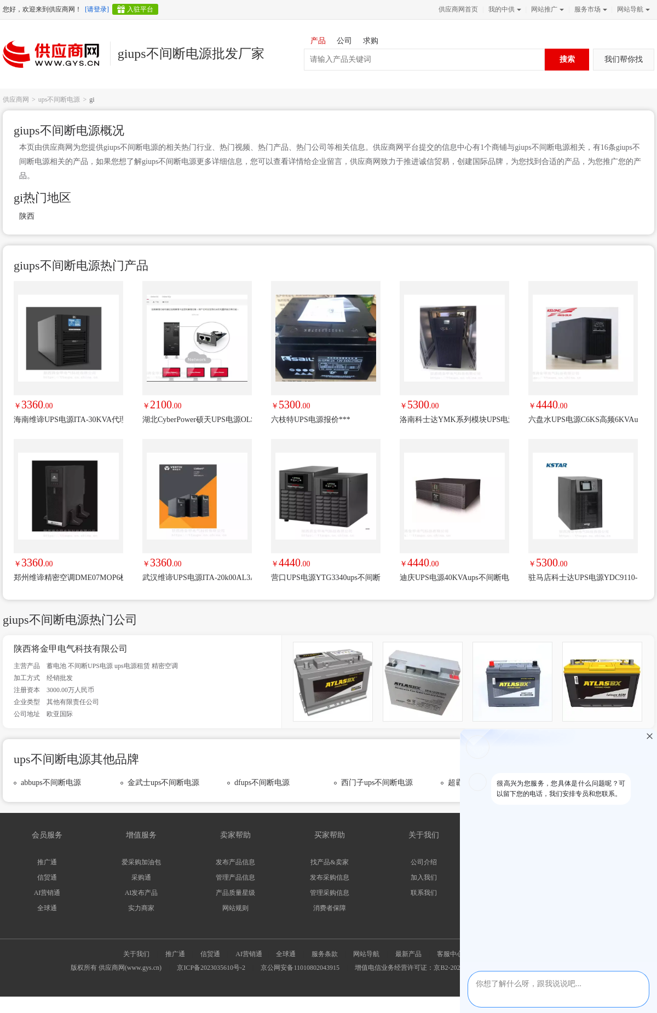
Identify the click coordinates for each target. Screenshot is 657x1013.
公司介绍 (424, 862)
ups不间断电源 (59, 99)
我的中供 (503, 9)
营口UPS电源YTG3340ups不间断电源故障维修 (326, 577)
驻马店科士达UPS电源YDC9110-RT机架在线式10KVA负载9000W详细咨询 (583, 577)
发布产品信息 (235, 862)
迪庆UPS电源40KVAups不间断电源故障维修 (454, 577)
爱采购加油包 (141, 862)
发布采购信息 (329, 877)
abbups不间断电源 (51, 782)
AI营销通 (47, 893)
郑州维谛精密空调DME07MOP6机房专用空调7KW (68, 577)
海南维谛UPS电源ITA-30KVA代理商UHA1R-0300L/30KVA (68, 419)
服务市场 (589, 9)
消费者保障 (329, 908)
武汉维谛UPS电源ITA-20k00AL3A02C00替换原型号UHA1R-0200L (197, 577)
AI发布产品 (141, 893)
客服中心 (450, 954)
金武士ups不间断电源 (163, 782)
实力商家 (141, 908)
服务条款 (325, 954)
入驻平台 (140, 9)
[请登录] (97, 9)
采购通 (141, 877)
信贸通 (47, 877)
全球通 (47, 908)
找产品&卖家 (329, 862)
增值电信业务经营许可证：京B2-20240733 (415, 967)
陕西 (26, 216)
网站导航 (632, 9)
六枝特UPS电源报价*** (310, 419)
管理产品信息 (235, 877)
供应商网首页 (458, 9)
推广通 (47, 862)
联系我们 (424, 893)
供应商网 (16, 99)
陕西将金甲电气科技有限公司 (71, 648)
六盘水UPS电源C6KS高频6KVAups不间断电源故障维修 (583, 419)
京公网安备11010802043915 (300, 967)
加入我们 (424, 877)
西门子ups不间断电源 (377, 782)
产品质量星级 (235, 893)
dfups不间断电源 (262, 782)
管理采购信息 (329, 893)
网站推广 (546, 9)
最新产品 (408, 954)
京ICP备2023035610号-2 (211, 967)
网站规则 (235, 908)
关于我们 (136, 954)
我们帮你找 (623, 59)
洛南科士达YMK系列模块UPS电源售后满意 (454, 419)
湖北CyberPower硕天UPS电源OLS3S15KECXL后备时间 (197, 419)
